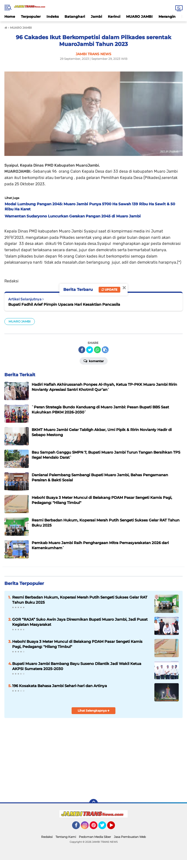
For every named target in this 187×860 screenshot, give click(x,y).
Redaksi (47, 837)
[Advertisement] (93, 758)
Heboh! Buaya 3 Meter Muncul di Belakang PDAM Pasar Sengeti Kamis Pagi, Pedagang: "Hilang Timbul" (77, 644)
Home (9, 16)
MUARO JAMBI (139, 16)
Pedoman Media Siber (95, 837)
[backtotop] (93, 803)
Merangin (167, 16)
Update (109, 289)
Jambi (96, 16)
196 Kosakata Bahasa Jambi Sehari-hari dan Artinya (59, 685)
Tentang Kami (66, 837)
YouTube (114, 827)
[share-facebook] (81, 349)
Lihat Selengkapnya (94, 710)
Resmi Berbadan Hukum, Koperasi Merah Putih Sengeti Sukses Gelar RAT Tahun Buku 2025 (79, 600)
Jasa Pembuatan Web (130, 837)
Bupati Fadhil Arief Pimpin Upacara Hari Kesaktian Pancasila (64, 304)
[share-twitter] (89, 349)
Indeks (53, 16)
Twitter (104, 827)
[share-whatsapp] (97, 349)
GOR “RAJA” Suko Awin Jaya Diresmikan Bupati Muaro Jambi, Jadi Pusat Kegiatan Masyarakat (80, 622)
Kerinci (114, 16)
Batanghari (75, 16)
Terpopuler (31, 16)
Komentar (94, 360)
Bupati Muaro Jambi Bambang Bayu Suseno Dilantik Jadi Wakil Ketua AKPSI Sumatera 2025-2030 (76, 666)
